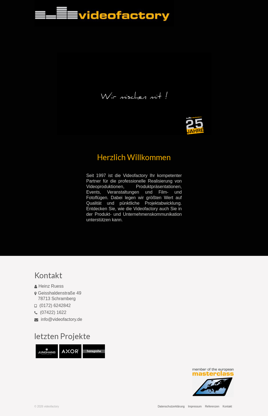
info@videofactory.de (58, 319)
